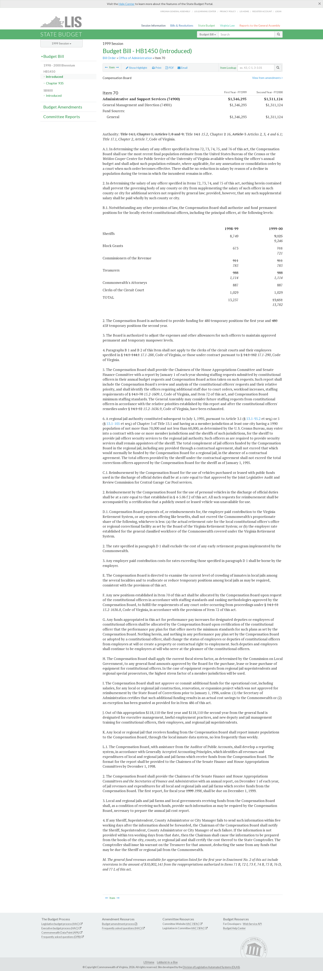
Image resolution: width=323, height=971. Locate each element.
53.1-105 (113, 423)
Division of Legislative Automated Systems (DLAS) (211, 967)
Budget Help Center (234, 928)
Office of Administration (135, 58)
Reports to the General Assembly (259, 25)
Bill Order (109, 58)
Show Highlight (136, 67)
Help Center (127, 4)
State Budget (206, 25)
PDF (169, 67)
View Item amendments (267, 77)
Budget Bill (208, 34)
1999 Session (61, 43)
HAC (189, 924)
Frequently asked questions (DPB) (61, 936)
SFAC (196, 924)
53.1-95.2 (253, 418)
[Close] (319, 3)
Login (278, 11)
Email (182, 67)
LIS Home (149, 962)
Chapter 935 (55, 83)
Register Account (262, 11)
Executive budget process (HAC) (59, 928)
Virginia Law (227, 25)
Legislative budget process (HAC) (60, 924)
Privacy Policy (228, 11)
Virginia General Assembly (175, 11)
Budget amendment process (118, 924)
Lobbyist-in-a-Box (167, 962)
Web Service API (252, 924)
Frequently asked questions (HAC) (122, 928)
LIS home (244, 11)
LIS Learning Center (205, 11)
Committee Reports (61, 116)
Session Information (153, 25)
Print (157, 67)
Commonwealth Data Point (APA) (60, 932)
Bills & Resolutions (181, 25)
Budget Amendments (62, 106)
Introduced (54, 76)
